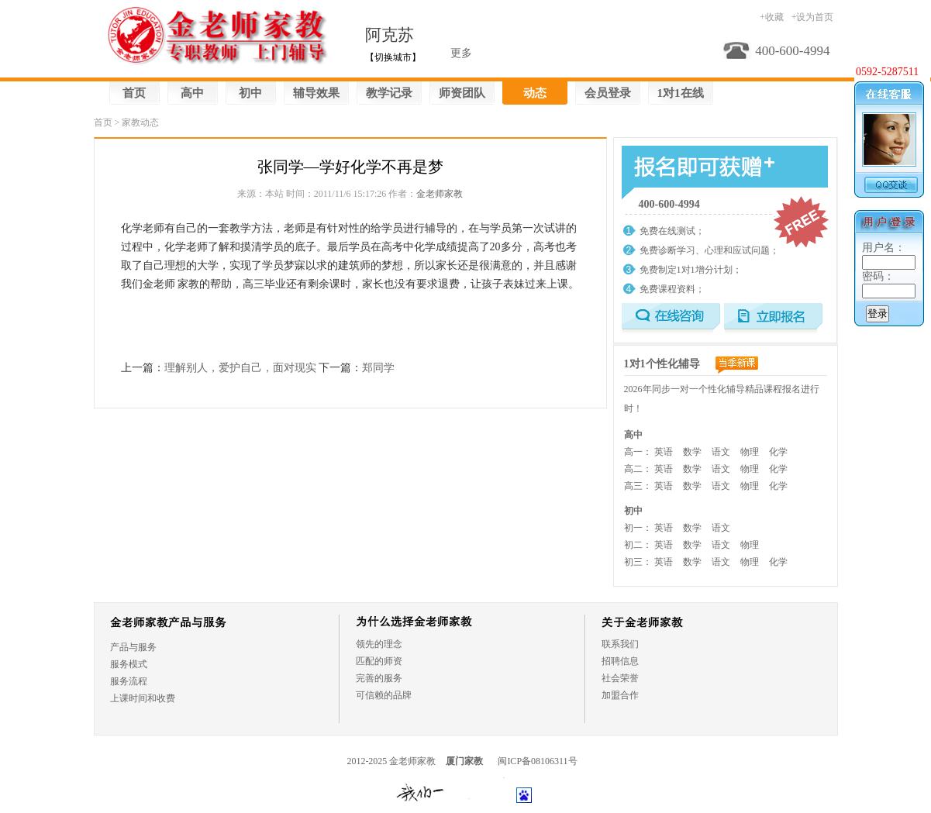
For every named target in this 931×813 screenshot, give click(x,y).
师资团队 (462, 93)
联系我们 (620, 644)
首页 (134, 93)
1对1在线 (680, 93)
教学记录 (389, 93)
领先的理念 (379, 644)
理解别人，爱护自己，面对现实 (240, 368)
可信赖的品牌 (384, 695)
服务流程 (128, 681)
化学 (778, 451)
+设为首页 (812, 17)
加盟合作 (620, 695)
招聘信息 (620, 661)
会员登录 (607, 93)
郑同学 (378, 368)
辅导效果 (316, 93)
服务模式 (128, 664)
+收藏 (772, 17)
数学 (692, 451)
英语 (663, 451)
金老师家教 (439, 193)
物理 (749, 451)
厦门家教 (464, 761)
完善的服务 (379, 678)
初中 (250, 93)
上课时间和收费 (142, 698)
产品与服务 (133, 647)
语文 (721, 451)
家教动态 (140, 122)
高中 (192, 93)
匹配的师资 (379, 661)
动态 (535, 93)
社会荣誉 (620, 678)
